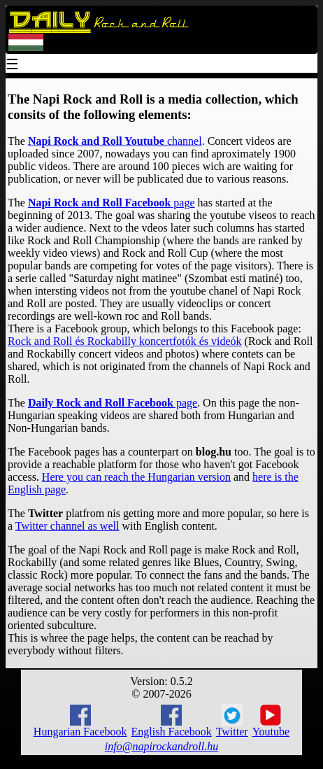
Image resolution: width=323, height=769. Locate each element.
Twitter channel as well (67, 526)
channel (115, 141)
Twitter (232, 721)
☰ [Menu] (13, 65)
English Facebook (171, 721)
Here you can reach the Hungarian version (136, 477)
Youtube (271, 721)
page (111, 203)
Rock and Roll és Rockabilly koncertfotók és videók (125, 341)
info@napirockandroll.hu (161, 746)
